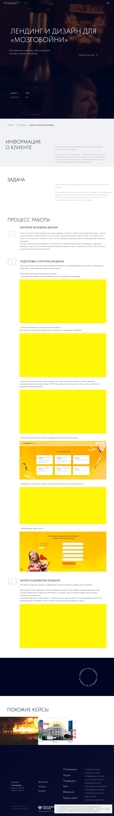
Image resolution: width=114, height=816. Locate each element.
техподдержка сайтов (94, 790)
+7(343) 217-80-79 (17, 790)
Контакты (15, 782)
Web (27, 97)
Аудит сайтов (91, 797)
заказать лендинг (92, 773)
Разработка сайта (92, 770)
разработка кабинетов (94, 800)
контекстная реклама (94, 780)
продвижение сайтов (94, 776)
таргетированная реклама (96, 786)
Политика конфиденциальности (20, 808)
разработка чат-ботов (94, 793)
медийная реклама (93, 783)
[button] (88, 677)
